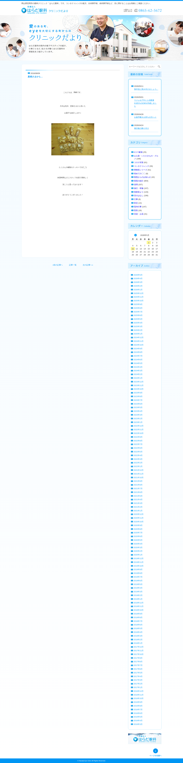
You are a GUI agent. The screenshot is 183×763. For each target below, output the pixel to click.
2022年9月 (138, 437)
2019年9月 (138, 569)
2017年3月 (138, 680)
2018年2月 (138, 639)
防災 (136, 203)
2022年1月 (138, 466)
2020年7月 (138, 533)
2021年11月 (139, 474)
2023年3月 (138, 415)
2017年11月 (139, 650)
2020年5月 (138, 540)
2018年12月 (139, 603)
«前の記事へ (57, 265)
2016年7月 (138, 709)
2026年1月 (138, 290)
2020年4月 (138, 544)
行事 (136, 199)
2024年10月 (139, 345)
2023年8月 (138, 396)
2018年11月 (139, 606)
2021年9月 (138, 481)
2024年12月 (139, 337)
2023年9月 (138, 393)
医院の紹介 (138, 181)
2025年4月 (138, 323)
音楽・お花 (138, 214)
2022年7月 (138, 444)
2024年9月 (138, 349)
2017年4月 (138, 676)
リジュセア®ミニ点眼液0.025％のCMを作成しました (145, 103)
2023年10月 (139, 389)
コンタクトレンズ (141, 166)
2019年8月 (138, 573)
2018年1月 (138, 643)
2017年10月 (139, 654)
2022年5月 (138, 452)
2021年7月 (138, 488)
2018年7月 (138, 621)
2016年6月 (138, 713)
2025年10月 (139, 301)
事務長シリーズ (140, 170)
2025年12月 (139, 293)
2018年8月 (138, 617)
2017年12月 (139, 647)
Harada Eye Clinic (85, 761)
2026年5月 (138, 275)
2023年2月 (138, 418)
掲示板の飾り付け (141, 128)
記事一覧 (72, 265)
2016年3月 (138, 724)
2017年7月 (138, 665)
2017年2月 (138, 684)
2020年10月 (139, 522)
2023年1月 (138, 422)
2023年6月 (138, 404)
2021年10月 (139, 477)
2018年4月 (138, 632)
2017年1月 (138, 687)
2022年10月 (139, 433)
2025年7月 (138, 312)
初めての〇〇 (139, 173)
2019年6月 (138, 581)
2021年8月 (138, 485)
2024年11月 (139, 341)
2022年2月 (138, 463)
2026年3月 (138, 282)
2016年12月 (139, 691)
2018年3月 (138, 636)
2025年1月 (138, 334)
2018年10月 (139, 610)
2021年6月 (138, 492)
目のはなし (138, 195)
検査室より (138, 192)
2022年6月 (138, 448)
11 (133, 249)
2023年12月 (139, 382)
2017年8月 (138, 661)
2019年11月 (139, 562)
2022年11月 (139, 429)
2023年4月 (138, 411)
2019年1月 (138, 599)
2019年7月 (138, 577)
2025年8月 (138, 308)
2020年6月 (138, 536)
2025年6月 (138, 315)
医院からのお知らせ (142, 177)
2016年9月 (138, 702)
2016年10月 (139, 698)
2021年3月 (138, 503)
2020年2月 (138, 551)
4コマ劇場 (138, 152)
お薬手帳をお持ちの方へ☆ (145, 117)
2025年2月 (138, 330)
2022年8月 (138, 441)
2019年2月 (138, 595)
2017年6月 (138, 669)
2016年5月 (138, 717)
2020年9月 (138, 525)
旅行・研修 (138, 188)
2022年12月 (139, 426)
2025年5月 (138, 319)
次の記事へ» (88, 265)
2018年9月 (138, 614)
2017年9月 (138, 658)
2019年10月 (139, 566)
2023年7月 (138, 400)
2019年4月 (138, 588)
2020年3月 (138, 547)
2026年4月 (138, 278)
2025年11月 (139, 297)
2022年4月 (138, 455)
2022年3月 (138, 459)
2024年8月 (138, 352)
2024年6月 (138, 360)
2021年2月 (138, 507)
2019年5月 (138, 584)
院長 (136, 210)
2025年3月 (138, 326)
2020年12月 (139, 514)
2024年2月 (138, 374)
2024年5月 (138, 363)
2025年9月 (138, 304)
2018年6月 (138, 625)
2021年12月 (139, 470)
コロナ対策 (138, 162)
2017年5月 (138, 673)
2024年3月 (138, 371)
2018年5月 (138, 628)
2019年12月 (139, 558)
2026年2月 (138, 286)
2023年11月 (139, 385)
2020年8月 (138, 529)
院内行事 (138, 207)
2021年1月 (138, 511)
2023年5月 (138, 407)
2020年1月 (138, 555)
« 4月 (135, 235)
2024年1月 (138, 378)
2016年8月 (138, 706)
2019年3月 (138, 592)
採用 (136, 184)
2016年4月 (138, 720)
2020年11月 (139, 518)
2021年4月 (138, 499)
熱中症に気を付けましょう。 (146, 89)
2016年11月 (139, 695)
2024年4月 (138, 367)
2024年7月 (138, 356)
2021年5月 (138, 496)
